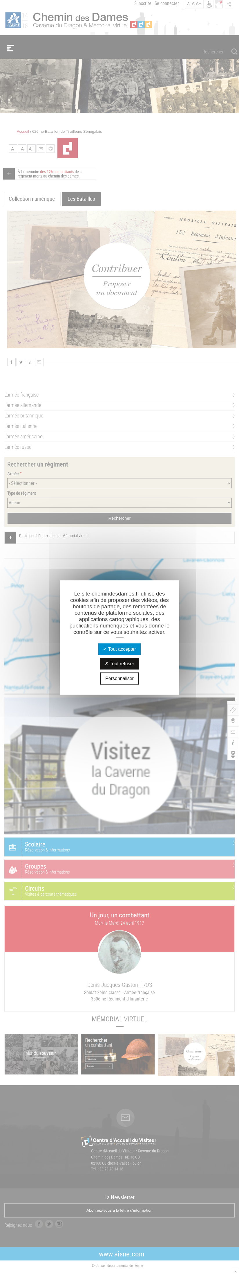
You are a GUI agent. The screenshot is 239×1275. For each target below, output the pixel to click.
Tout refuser (119, 663)
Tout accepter (119, 649)
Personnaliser (119, 678)
